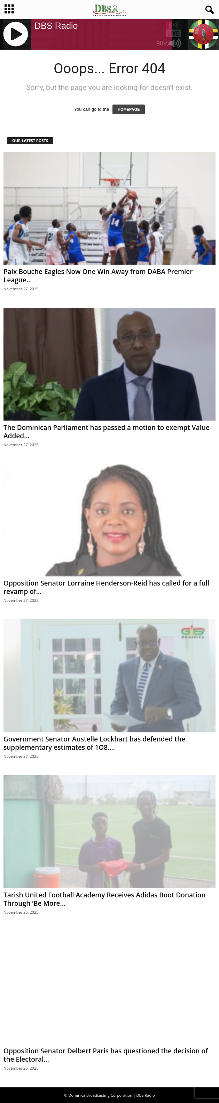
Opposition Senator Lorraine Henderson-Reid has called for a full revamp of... (106, 587)
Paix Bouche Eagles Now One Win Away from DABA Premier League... (98, 275)
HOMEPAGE (129, 109)
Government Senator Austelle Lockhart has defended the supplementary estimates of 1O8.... (94, 743)
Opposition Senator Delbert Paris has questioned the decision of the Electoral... (105, 1055)
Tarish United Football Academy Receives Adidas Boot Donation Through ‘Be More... (104, 899)
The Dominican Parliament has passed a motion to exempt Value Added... (106, 431)
